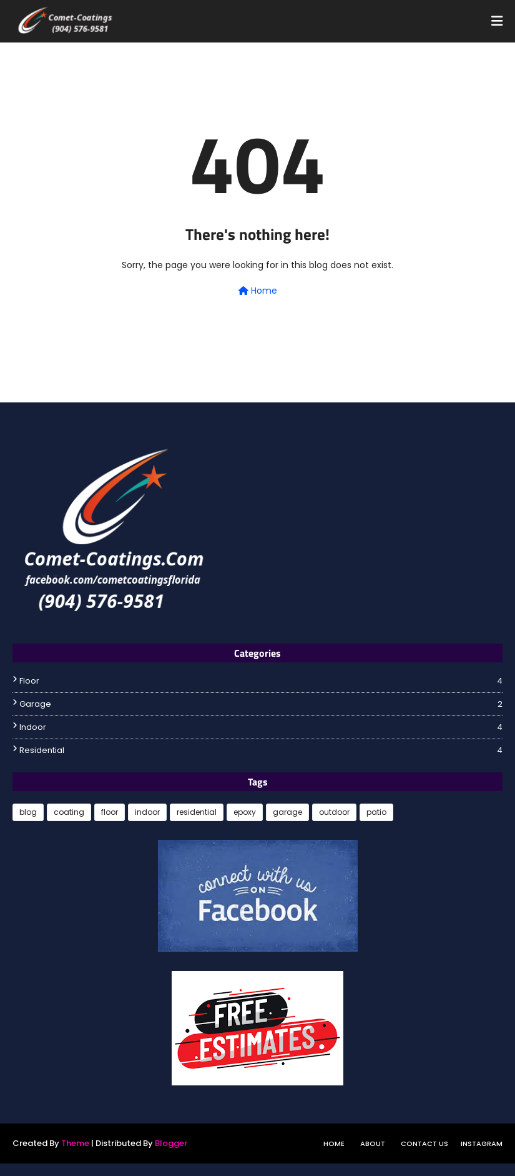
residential (261, 750)
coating (69, 812)
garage (261, 704)
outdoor (334, 812)
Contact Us (424, 1144)
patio (376, 812)
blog (28, 812)
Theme (75, 1143)
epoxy (244, 812)
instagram (482, 1144)
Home (257, 290)
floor (261, 681)
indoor (261, 727)
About (372, 1144)
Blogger (171, 1143)
